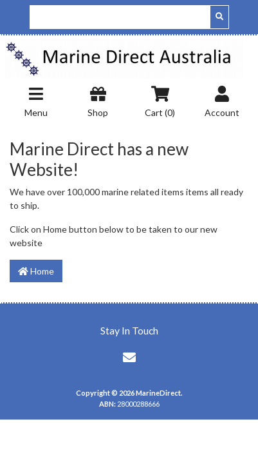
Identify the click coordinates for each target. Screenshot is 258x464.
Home (36, 271)
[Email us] (129, 357)
